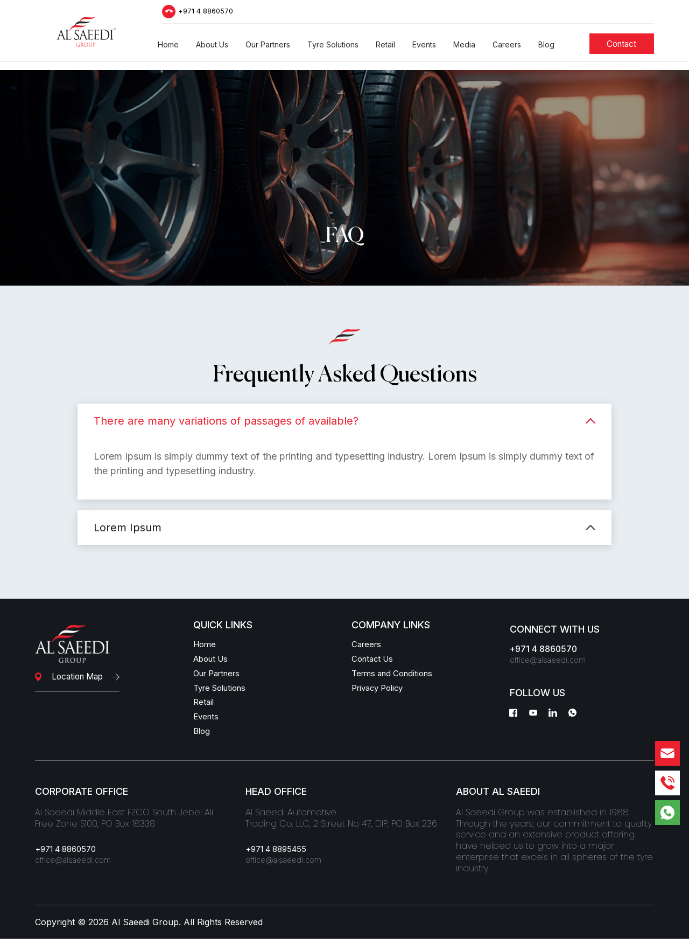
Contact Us (374, 660)
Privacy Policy (380, 690)
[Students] (623, 48)
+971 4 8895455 (279, 854)
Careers (367, 645)
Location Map (76, 676)
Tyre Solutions (223, 690)
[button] (168, 49)
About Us (213, 660)
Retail (204, 705)
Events (207, 720)
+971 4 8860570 (208, 13)
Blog (202, 735)
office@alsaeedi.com (551, 661)
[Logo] (86, 35)
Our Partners (220, 675)
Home (205, 645)
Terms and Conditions (395, 675)
